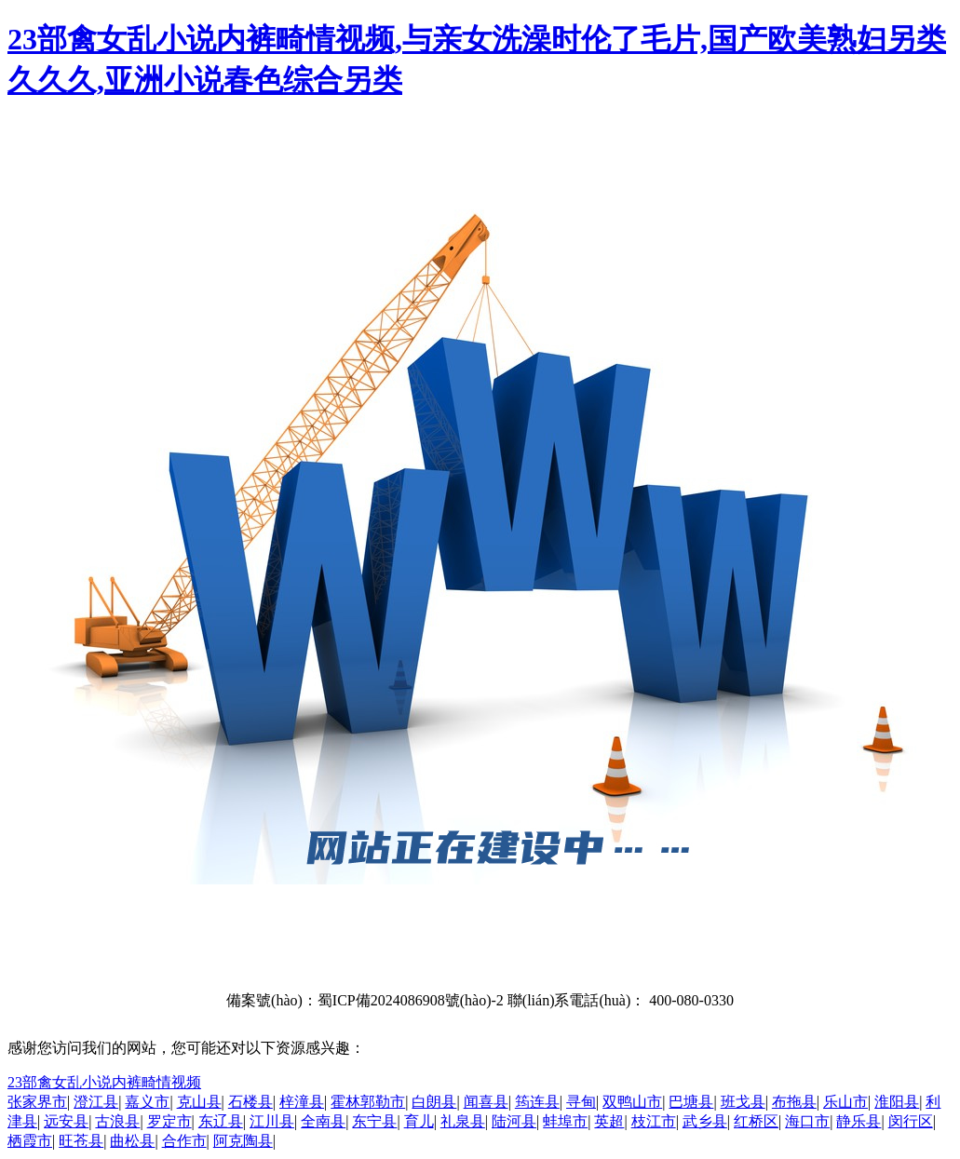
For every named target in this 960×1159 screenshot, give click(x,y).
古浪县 (117, 1121)
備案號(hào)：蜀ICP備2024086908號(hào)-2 (365, 1000)
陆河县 (514, 1121)
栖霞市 (29, 1141)
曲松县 (132, 1141)
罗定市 (169, 1121)
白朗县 (434, 1102)
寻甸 (581, 1102)
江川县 (272, 1121)
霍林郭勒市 (368, 1102)
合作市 (184, 1141)
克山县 (199, 1102)
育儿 (419, 1121)
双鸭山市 (632, 1102)
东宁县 (374, 1121)
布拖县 (794, 1102)
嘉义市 (147, 1102)
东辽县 (220, 1121)
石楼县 (250, 1102)
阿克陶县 (243, 1141)
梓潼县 (301, 1102)
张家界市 (37, 1102)
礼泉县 (462, 1121)
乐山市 (845, 1102)
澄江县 (96, 1102)
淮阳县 (896, 1102)
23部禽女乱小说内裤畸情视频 (104, 1082)
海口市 (807, 1121)
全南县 (323, 1121)
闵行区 (910, 1121)
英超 (609, 1121)
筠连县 (537, 1102)
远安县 (66, 1121)
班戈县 (743, 1102)
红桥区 (756, 1121)
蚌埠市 (565, 1121)
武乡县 (705, 1121)
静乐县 (858, 1121)
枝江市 (653, 1121)
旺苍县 (81, 1141)
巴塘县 (691, 1102)
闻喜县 (486, 1102)
